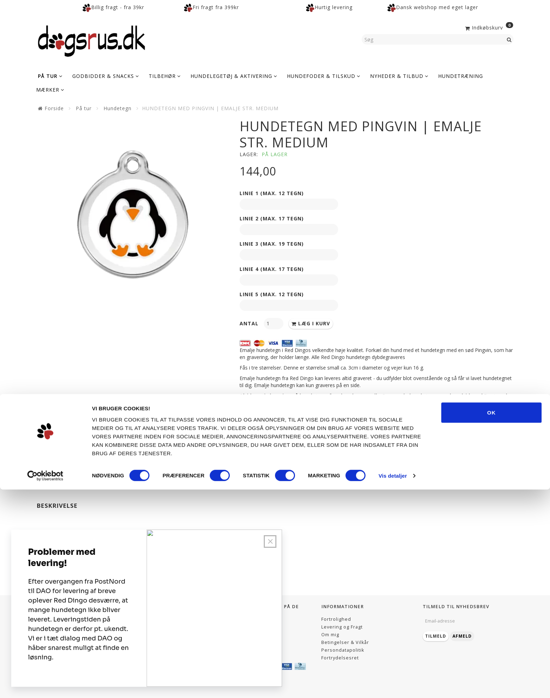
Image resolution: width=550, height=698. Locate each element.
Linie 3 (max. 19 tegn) (272, 243)
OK (491, 621)
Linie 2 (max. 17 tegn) (272, 218)
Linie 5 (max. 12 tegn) (272, 294)
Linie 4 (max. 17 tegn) (272, 269)
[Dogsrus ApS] (91, 40)
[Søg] (509, 39)
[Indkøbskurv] (488, 27)
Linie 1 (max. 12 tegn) (272, 193)
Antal (250, 323)
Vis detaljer (392, 684)
